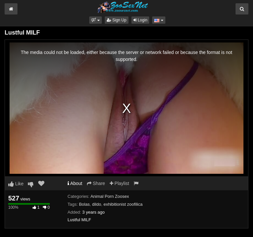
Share (96, 183)
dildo (96, 204)
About (75, 183)
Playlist (119, 183)
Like (16, 183)
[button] (95, 20)
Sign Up (116, 20)
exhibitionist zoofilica (123, 204)
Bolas (84, 204)
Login (140, 20)
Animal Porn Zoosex (109, 196)
